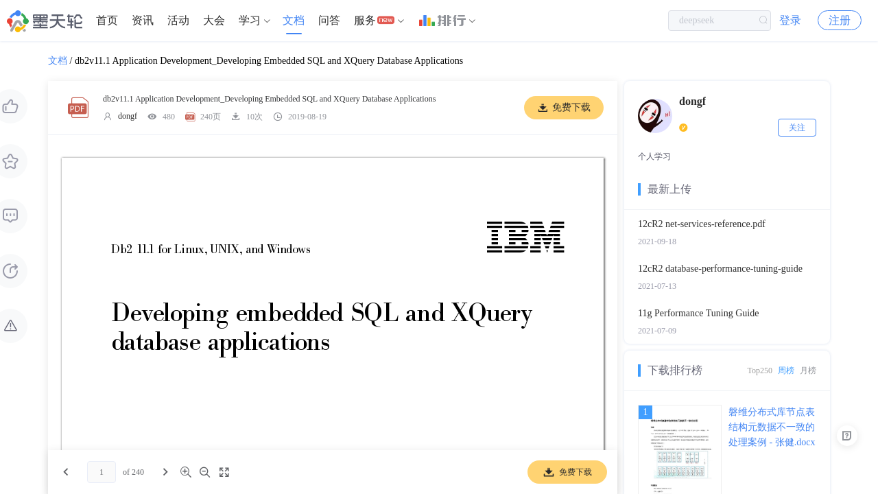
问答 (329, 20)
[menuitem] (107, 20)
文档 (294, 20)
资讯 (143, 20)
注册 (840, 20)
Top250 (760, 370)
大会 (214, 20)
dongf (127, 116)
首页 (107, 20)
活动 (178, 20)
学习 (250, 20)
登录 (790, 20)
